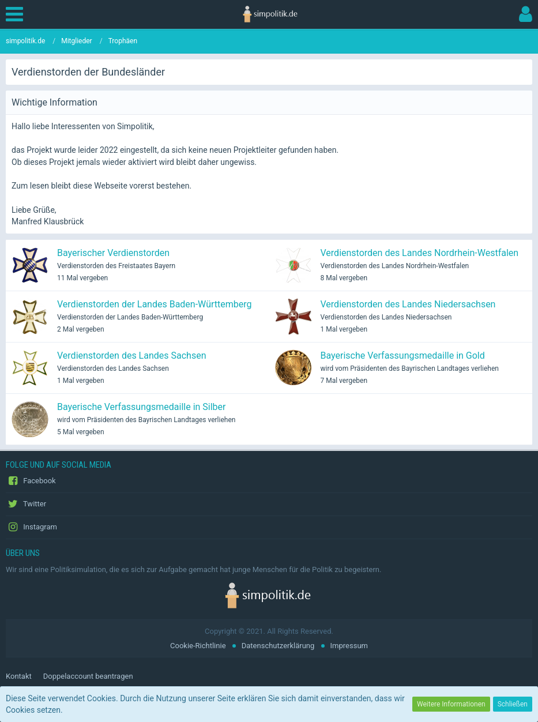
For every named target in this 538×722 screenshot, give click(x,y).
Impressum (349, 645)
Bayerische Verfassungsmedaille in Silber (141, 406)
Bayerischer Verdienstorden (113, 252)
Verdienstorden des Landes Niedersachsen (408, 304)
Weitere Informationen (451, 704)
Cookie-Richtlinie (197, 645)
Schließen (513, 704)
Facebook (31, 481)
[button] (17, 14)
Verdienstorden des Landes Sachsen (131, 355)
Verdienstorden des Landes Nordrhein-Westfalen (420, 252)
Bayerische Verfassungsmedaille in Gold (403, 355)
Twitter (26, 504)
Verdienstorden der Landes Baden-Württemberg (154, 304)
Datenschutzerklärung (278, 645)
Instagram (31, 527)
